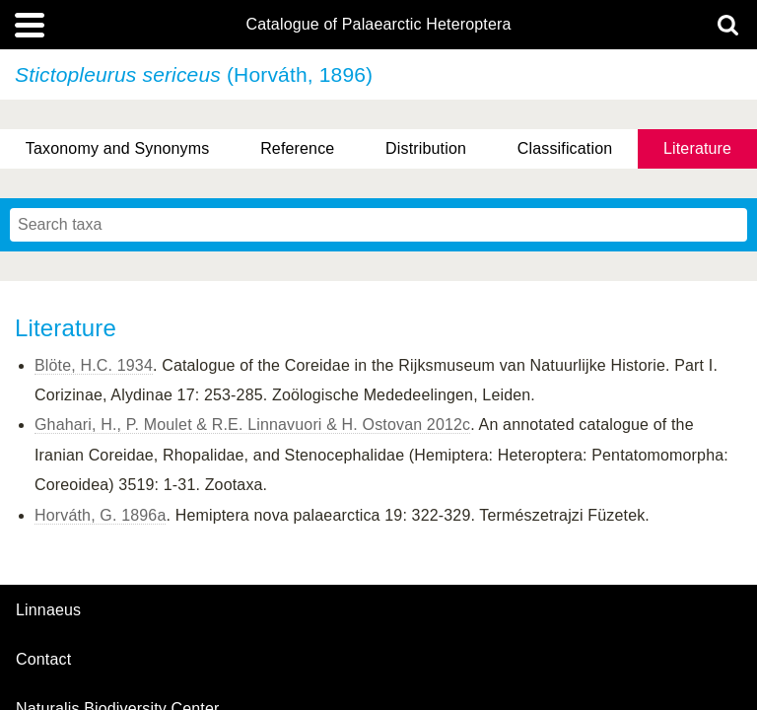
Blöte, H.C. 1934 (93, 365)
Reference (297, 148)
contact (43, 659)
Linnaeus (48, 610)
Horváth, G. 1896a (100, 515)
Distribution (425, 148)
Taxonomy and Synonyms (118, 148)
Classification (565, 148)
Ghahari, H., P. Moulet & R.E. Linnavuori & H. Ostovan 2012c (252, 424)
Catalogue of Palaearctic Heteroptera (378, 25)
